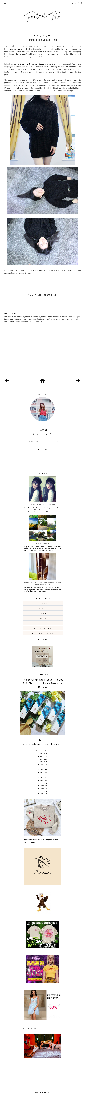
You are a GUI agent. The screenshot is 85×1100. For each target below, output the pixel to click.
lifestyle (42, 603)
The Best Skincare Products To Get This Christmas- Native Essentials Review (42, 683)
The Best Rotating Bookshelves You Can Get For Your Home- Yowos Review (42, 583)
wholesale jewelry (30, 1028)
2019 (42, 772)
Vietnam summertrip (42, 543)
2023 (42, 762)
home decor (43, 608)
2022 (42, 764)
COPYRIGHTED (43, 1096)
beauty (42, 618)
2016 (42, 780)
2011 (42, 793)
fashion (43, 613)
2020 (42, 769)
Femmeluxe (14, 49)
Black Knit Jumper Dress (32, 64)
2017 (42, 777)
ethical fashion (42, 628)
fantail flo (39, 1092)
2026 (42, 754)
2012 (42, 791)
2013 (42, 788)
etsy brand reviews (42, 633)
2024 (42, 759)
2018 (42, 775)
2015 (42, 783)
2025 (42, 756)
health (42, 623)
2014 (42, 785)
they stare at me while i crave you (42, 504)
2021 (42, 767)
